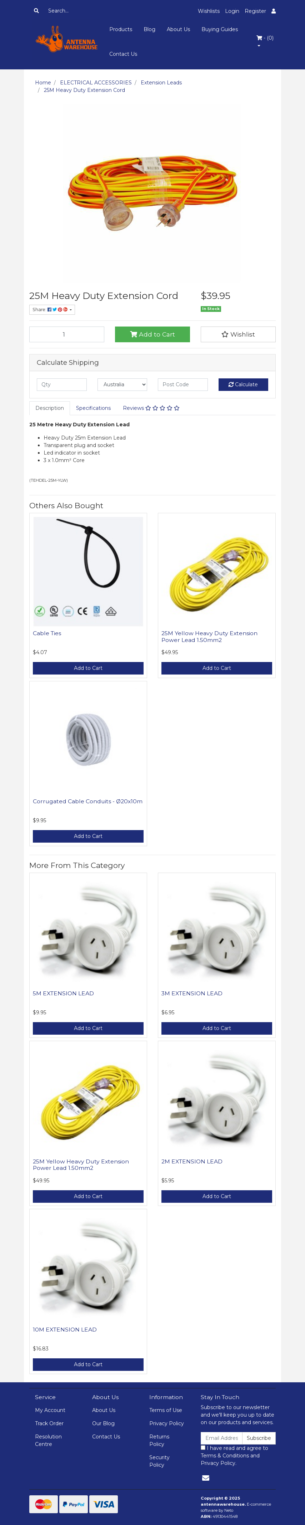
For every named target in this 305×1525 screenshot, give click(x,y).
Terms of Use (165, 1410)
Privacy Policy (166, 1423)
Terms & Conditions (225, 1455)
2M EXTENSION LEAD (191, 1161)
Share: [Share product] (50, 309)
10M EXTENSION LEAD (65, 1329)
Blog (149, 29)
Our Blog (103, 1423)
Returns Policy (159, 1440)
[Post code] (183, 384)
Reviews (151, 408)
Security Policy (159, 1461)
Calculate (243, 384)
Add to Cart (152, 334)
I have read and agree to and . (234, 1455)
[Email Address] (221, 1438)
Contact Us (123, 54)
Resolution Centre (48, 1440)
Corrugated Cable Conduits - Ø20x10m (87, 801)
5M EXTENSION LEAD (63, 993)
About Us (178, 29)
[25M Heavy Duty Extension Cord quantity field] (66, 334)
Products (120, 29)
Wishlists (209, 11)
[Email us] (205, 1478)
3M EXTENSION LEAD (191, 993)
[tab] (49, 408)
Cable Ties (47, 633)
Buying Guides (219, 29)
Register (255, 11)
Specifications (93, 408)
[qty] (62, 384)
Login (232, 11)
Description (49, 408)
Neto (228, 1510)
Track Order (49, 1423)
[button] (238, 334)
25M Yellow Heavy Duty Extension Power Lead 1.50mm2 (209, 636)
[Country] (123, 384)
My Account (50, 1410)
